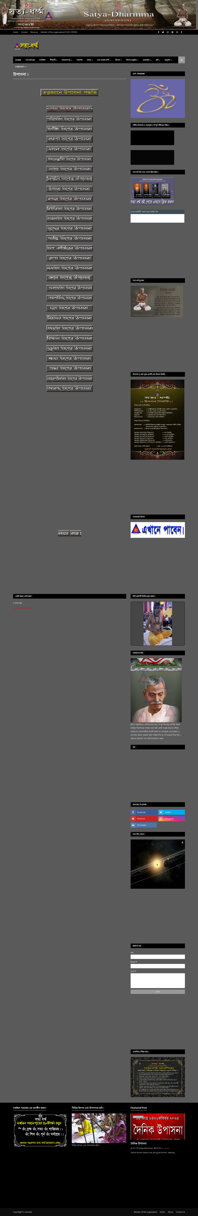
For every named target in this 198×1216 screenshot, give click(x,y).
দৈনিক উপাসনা (138, 1143)
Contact (24, 32)
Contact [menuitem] (20, 66)
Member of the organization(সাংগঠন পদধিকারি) (59, 32)
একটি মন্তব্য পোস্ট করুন (23, 608)
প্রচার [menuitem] (89, 60)
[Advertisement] (158, 250)
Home (15, 32)
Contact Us (180, 1212)
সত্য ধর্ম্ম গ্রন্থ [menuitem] (30, 60)
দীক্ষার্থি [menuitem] (52, 60)
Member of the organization (145, 1212)
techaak (28, 1212)
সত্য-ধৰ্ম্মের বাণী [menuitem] (103, 60)
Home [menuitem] (18, 60)
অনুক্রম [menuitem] (167, 60)
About (170, 1212)
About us (34, 32)
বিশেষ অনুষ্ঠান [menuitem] (131, 60)
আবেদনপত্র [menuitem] (66, 60)
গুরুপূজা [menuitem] (146, 60)
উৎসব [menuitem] (117, 60)
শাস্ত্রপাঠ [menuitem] (80, 60)
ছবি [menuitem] (157, 60)
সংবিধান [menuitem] (42, 60)
